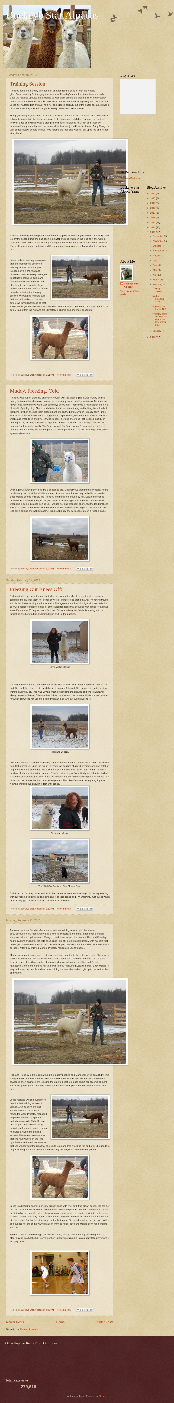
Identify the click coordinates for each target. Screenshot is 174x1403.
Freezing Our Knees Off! (36, 589)
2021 (153, 193)
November (158, 241)
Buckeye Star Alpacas (52, 15)
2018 (153, 208)
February (158, 284)
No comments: (64, 374)
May (155, 270)
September (159, 250)
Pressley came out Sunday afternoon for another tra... (159, 319)
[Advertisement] (142, 142)
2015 (153, 222)
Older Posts (105, 1322)
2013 (153, 232)
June (156, 265)
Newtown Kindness (130, 178)
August (157, 255)
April (155, 275)
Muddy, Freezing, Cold (34, 391)
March (156, 279)
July (155, 260)
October (157, 246)
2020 (153, 198)
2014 (153, 227)
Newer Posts (15, 1322)
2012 (153, 337)
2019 (153, 203)
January (157, 331)
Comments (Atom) (29, 1329)
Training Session (27, 84)
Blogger (103, 1396)
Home (60, 1322)
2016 (153, 217)
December (158, 236)
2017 (153, 212)
